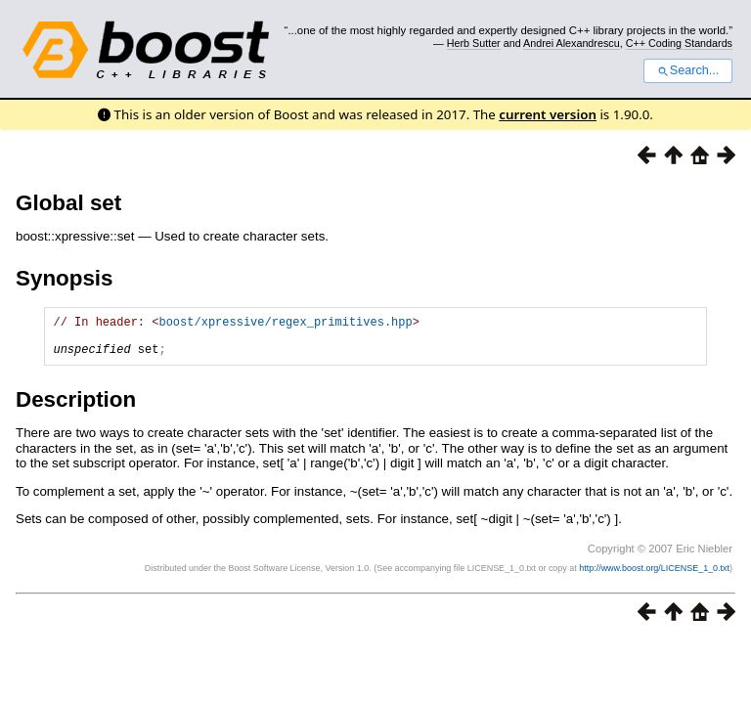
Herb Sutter (474, 43)
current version (547, 114)
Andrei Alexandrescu (571, 43)
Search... (688, 70)
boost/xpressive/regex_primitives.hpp (285, 324)
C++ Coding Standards (679, 43)
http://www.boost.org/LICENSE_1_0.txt (654, 577)
